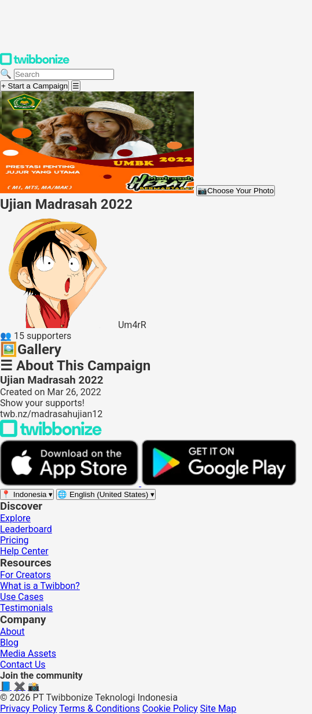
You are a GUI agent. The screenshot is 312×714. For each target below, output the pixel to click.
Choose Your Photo (235, 190)
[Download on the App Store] (70, 482)
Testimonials (26, 607)
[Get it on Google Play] (218, 482)
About (12, 631)
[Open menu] (75, 85)
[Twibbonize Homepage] (34, 62)
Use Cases (21, 596)
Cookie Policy (170, 708)
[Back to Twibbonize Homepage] (51, 434)
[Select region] (27, 494)
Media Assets (28, 653)
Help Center (24, 551)
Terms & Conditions (99, 708)
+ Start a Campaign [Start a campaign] (34, 86)
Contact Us (23, 664)
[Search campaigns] (64, 74)
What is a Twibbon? (40, 585)
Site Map (218, 708)
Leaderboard (26, 529)
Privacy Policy (28, 708)
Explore (15, 518)
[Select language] (106, 494)
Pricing (14, 540)
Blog (9, 642)
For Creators (25, 574)
